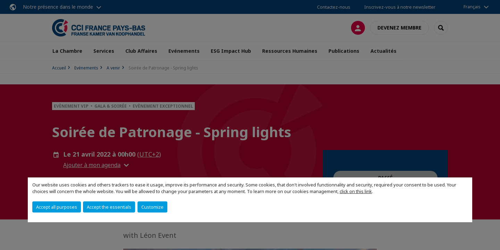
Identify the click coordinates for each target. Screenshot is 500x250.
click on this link (356, 191)
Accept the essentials (109, 207)
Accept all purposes (56, 207)
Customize (152, 207)
